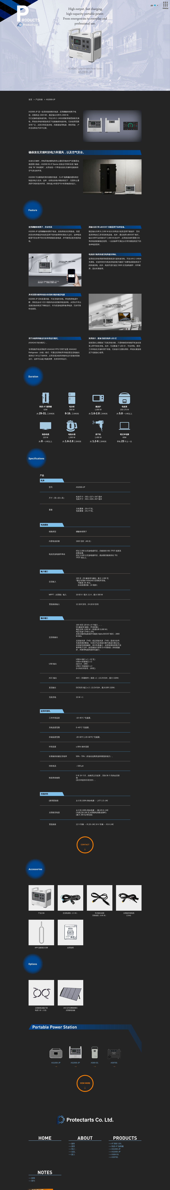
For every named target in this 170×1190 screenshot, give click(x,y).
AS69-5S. (114, 1154)
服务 (72, 1144)
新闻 (32, 1178)
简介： (73, 1149)
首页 (30, 99)
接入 (72, 1154)
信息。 (73, 1152)
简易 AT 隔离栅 (116, 1146)
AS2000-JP (115, 1152)
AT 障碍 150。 (116, 1144)
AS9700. (113, 1157)
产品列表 (39, 99)
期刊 (32, 1181)
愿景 (72, 1146)
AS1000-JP (115, 1149)
